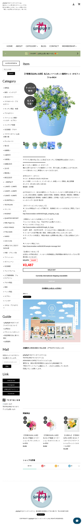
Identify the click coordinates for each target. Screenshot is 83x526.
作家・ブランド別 (11, 253)
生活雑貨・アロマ (11, 129)
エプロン (8, 296)
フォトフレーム (10, 271)
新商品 (7, 88)
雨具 (6, 287)
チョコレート (9, 141)
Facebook (11, 393)
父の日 (7, 168)
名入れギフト (9, 97)
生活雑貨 (8, 266)
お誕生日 (8, 155)
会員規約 (7, 341)
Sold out (52, 281)
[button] (31, 46)
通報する (25, 293)
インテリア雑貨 (10, 125)
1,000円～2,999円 (11, 186)
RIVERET (8, 214)
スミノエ (8, 209)
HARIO (7, 236)
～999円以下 (9, 182)
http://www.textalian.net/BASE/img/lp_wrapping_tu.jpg (41, 214)
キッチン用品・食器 (11, 109)
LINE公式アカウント (11, 389)
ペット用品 (8, 292)
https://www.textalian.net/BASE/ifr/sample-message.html (42, 246)
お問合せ (7, 329)
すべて (30, 466)
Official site (11, 380)
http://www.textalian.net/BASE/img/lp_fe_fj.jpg (38, 227)
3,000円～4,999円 (11, 191)
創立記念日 (8, 177)
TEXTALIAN (9, 205)
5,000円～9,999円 (11, 195)
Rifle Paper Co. (10, 223)
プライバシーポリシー (11, 332)
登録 (6, 366)
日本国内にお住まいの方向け (51, 288)
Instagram (11, 385)
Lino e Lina (8, 241)
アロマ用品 (8, 282)
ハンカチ (8, 301)
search (11, 73)
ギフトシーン (9, 262)
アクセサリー (9, 113)
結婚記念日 (8, 164)
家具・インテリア (11, 92)
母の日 (7, 146)
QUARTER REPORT (12, 218)
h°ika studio (8, 232)
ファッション (9, 257)
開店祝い (8, 173)
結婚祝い (8, 150)
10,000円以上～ (10, 200)
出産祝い (8, 159)
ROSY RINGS (9, 227)
